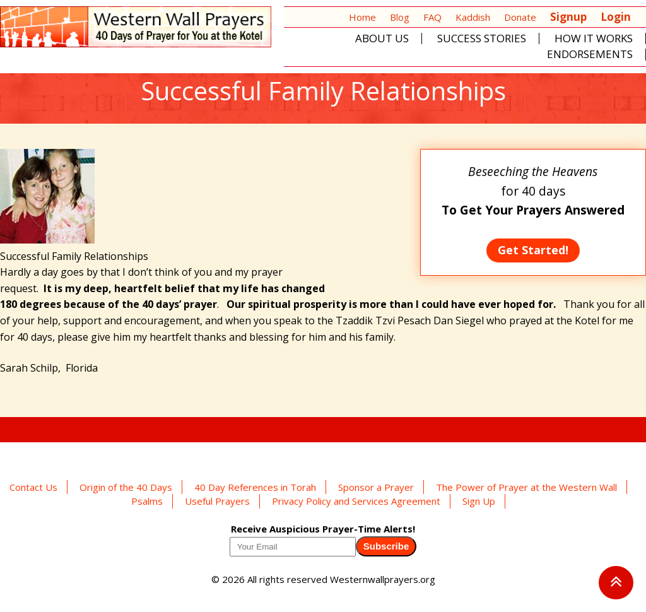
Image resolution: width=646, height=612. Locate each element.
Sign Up (478, 501)
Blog (399, 17)
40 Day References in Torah (255, 487)
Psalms (147, 501)
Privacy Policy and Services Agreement (356, 501)
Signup (568, 16)
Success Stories (481, 39)
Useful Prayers (217, 501)
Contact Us (33, 487)
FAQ (432, 17)
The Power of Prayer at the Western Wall (526, 487)
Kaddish (472, 17)
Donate (520, 17)
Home (362, 17)
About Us (382, 39)
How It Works (594, 39)
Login (616, 16)
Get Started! (533, 249)
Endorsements (590, 55)
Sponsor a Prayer (376, 487)
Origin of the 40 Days (125, 487)
